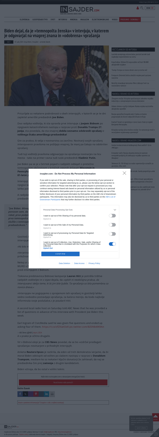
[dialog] (79, 218)
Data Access (79, 263)
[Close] (125, 173)
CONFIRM (60, 254)
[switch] (112, 215)
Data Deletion (64, 263)
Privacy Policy (94, 263)
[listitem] (79, 209)
